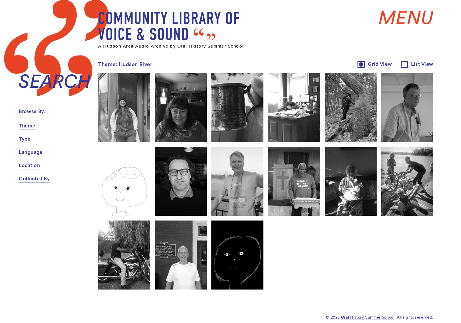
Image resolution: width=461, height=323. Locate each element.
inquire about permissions (246, 117)
